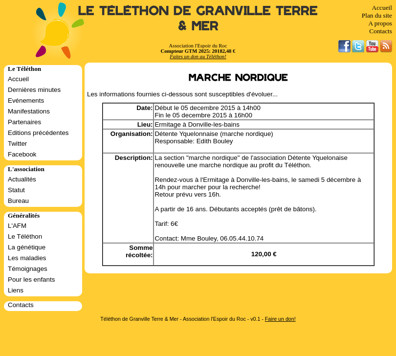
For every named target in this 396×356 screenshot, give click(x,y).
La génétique (26, 247)
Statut (16, 190)
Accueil (382, 7)
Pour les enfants (31, 279)
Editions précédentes (38, 132)
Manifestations (29, 111)
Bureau (18, 200)
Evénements (26, 100)
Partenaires (24, 122)
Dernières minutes (34, 89)
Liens (15, 290)
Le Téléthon (25, 236)
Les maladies (27, 258)
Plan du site (377, 15)
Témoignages (27, 268)
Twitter (17, 143)
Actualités (22, 179)
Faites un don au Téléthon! (198, 56)
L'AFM (17, 225)
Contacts (380, 31)
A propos (380, 23)
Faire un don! (280, 319)
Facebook (22, 154)
